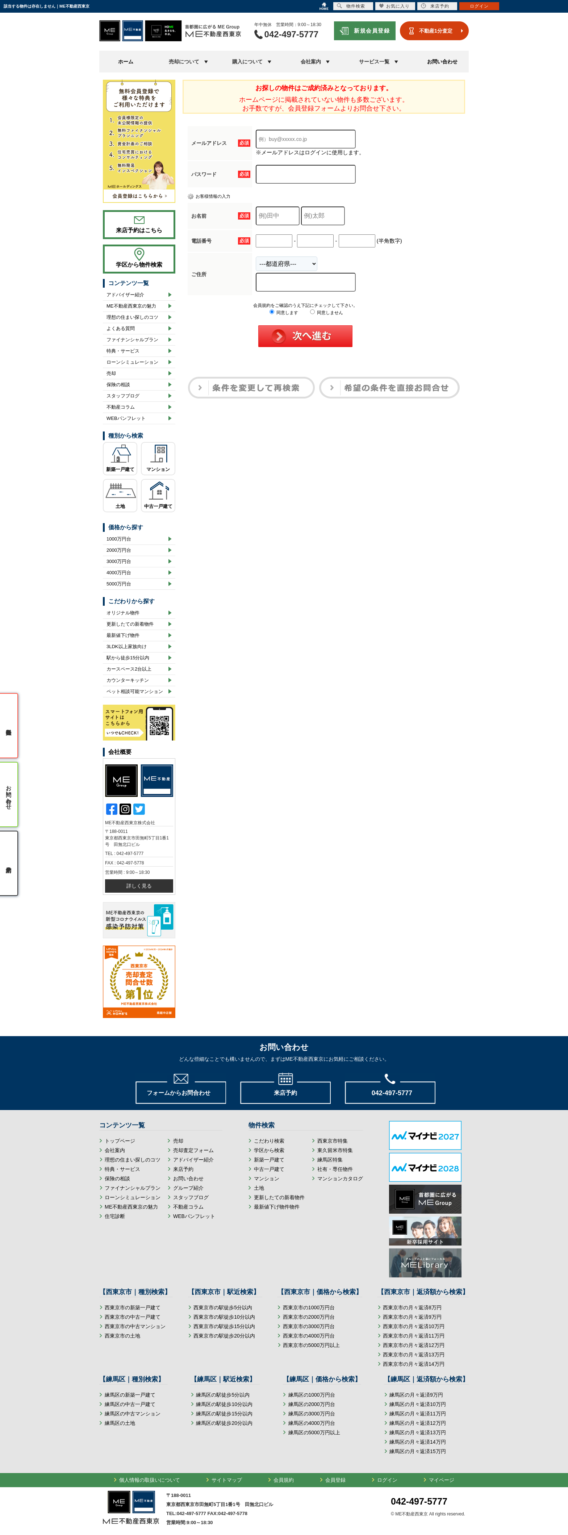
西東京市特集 (332, 1141)
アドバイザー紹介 (125, 294)
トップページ (120, 1141)
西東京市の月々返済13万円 (413, 1354)
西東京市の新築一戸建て (132, 1307)
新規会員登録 (372, 31)
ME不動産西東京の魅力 (131, 306)
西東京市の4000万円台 (309, 1336)
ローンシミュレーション (132, 362)
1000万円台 (118, 539)
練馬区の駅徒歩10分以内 (224, 1404)
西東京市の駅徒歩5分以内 (222, 1307)
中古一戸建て (158, 506)
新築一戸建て (120, 469)
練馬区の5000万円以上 (314, 1432)
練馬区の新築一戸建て (130, 1395)
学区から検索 (269, 1150)
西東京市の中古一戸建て (132, 1317)
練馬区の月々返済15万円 (417, 1451)
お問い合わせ (442, 61)
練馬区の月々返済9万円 (416, 1395)
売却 (111, 373)
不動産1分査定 (435, 31)
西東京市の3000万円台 (309, 1326)
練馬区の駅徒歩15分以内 (224, 1414)
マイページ (441, 1480)
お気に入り (394, 6)
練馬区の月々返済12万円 (417, 1423)
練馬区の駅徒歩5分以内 (223, 1395)
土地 (120, 506)
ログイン (387, 1480)
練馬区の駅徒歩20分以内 (224, 1423)
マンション (158, 469)
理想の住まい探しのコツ (132, 317)
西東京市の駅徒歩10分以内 (224, 1317)
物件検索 (351, 6)
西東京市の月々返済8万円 (412, 1307)
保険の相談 (118, 384)
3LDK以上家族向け (126, 646)
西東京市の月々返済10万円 (413, 1326)
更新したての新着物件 (130, 624)
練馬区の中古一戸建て (130, 1404)
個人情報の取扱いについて (149, 1480)
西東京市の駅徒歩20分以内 (224, 1336)
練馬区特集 (330, 1160)
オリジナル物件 (122, 613)
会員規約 (283, 1480)
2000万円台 (118, 550)
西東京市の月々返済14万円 (413, 1364)
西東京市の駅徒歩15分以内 (224, 1326)
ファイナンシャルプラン (132, 339)
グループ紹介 (188, 1188)
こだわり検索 (269, 1141)
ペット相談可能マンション (134, 691)
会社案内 (115, 1150)
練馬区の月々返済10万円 (417, 1404)
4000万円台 (118, 572)
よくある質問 (120, 328)
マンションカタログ (340, 1178)
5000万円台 (118, 584)
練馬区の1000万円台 (311, 1395)
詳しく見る (139, 886)
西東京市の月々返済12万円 (413, 1345)
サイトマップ (227, 1480)
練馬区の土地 (120, 1423)
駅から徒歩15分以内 (127, 657)
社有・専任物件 (335, 1169)
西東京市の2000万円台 (309, 1317)
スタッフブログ (122, 396)
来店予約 (183, 1169)
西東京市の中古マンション (135, 1326)
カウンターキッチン (127, 680)
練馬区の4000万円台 (311, 1423)
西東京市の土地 (122, 1336)
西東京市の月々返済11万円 (413, 1336)
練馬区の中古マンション (132, 1414)
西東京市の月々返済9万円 (412, 1317)
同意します (284, 312)
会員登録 (335, 1480)
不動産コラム (120, 407)
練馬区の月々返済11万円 (417, 1414)
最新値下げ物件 (122, 635)
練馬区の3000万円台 (311, 1414)
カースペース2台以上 (128, 669)
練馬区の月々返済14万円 (417, 1442)
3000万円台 (118, 561)
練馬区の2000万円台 (311, 1404)
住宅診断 (115, 1216)
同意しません (326, 312)
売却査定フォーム (193, 1150)
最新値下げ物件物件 (277, 1207)
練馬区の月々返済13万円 (417, 1432)
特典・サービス (122, 351)
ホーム (125, 61)
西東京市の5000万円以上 (311, 1345)
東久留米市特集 (335, 1150)
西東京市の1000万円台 (309, 1307)
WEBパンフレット (126, 418)
